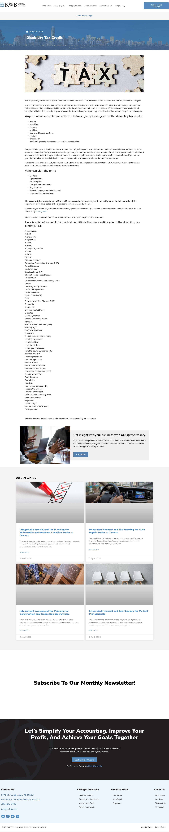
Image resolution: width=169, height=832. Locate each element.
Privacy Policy (160, 827)
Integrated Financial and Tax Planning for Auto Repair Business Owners (117, 531)
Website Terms (146, 827)
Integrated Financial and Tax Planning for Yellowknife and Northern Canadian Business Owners (46, 532)
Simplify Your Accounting (89, 799)
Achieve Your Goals (87, 807)
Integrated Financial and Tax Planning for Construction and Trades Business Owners (44, 612)
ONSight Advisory (74, 6)
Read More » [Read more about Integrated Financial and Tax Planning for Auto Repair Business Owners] (94, 549)
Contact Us (159, 807)
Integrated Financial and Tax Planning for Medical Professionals (118, 612)
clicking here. (41, 211)
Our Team (159, 799)
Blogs (117, 6)
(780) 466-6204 (94, 766)
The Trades (117, 795)
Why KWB (46, 6)
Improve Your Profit (86, 803)
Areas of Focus (90, 6)
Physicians (117, 803)
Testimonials (160, 803)
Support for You (106, 6)
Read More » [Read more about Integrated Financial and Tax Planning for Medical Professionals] (94, 631)
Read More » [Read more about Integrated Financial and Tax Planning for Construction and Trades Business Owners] (24, 631)
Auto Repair (117, 799)
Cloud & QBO (59, 6)
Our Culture (160, 795)
